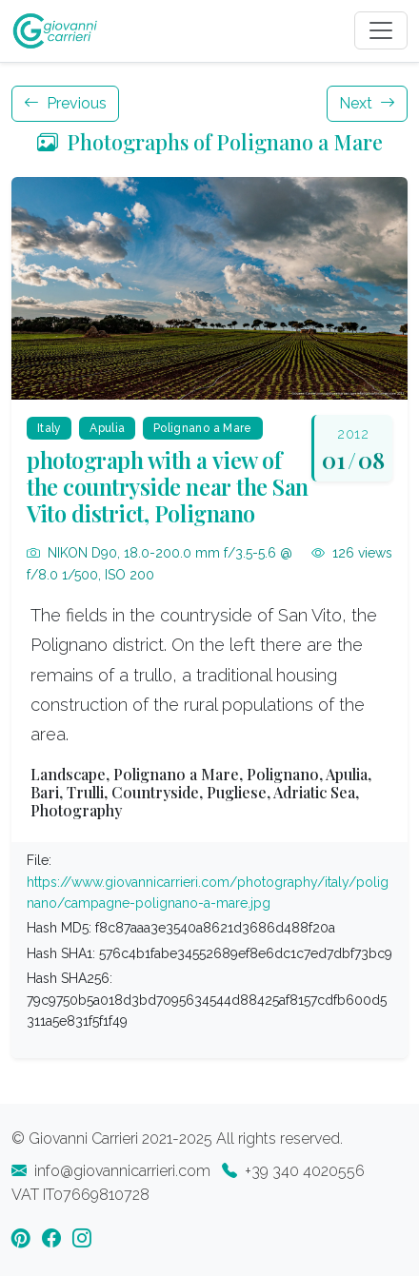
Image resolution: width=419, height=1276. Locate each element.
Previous (65, 103)
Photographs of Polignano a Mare (210, 141)
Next (367, 103)
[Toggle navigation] (381, 30)
